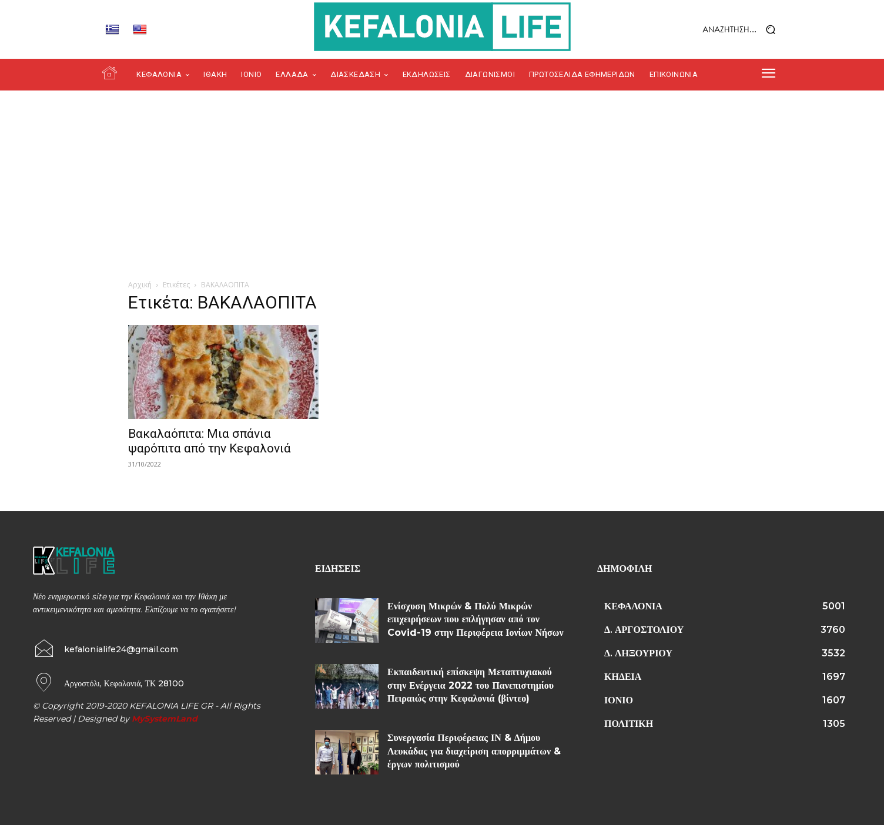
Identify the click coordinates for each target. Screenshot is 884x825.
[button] (709, 29)
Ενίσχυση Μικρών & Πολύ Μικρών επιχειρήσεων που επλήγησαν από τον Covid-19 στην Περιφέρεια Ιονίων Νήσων (475, 619)
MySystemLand (164, 718)
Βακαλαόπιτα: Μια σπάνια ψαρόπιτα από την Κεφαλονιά (209, 441)
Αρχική (140, 285)
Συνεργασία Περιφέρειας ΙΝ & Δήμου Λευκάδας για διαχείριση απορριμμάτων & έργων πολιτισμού (474, 751)
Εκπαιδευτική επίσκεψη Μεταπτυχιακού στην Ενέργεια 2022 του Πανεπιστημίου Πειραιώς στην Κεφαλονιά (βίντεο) (470, 685)
